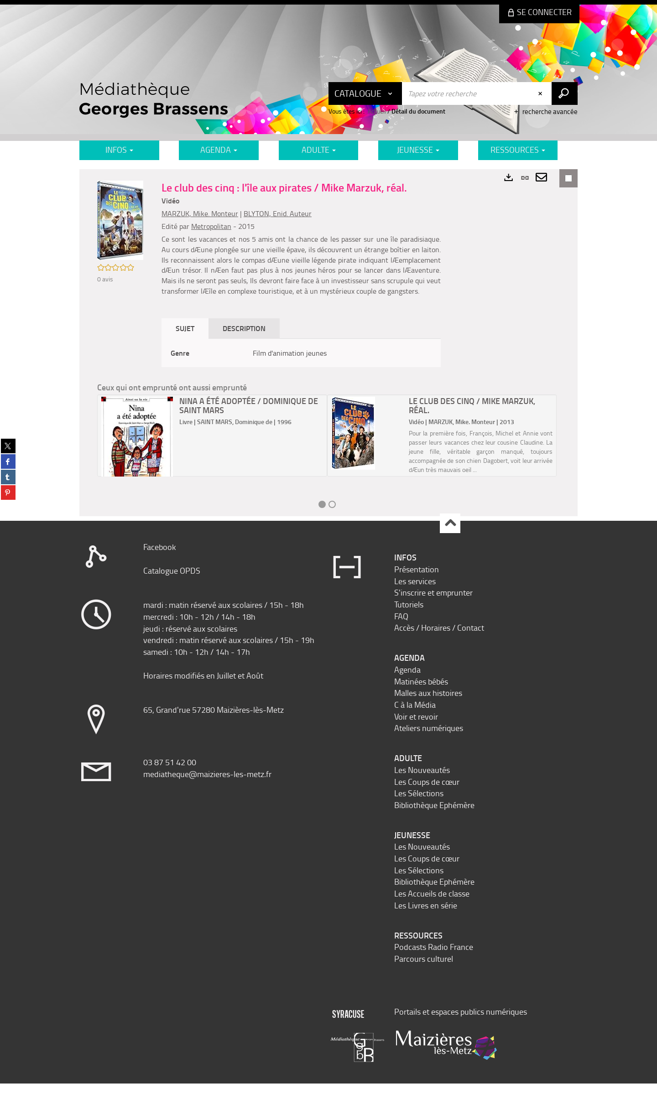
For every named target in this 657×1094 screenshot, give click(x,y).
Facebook (159, 557)
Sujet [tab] (189, 338)
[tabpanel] (303, 363)
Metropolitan (215, 226)
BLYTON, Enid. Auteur (282, 213)
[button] (122, 222)
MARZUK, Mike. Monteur (204, 213)
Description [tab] (248, 338)
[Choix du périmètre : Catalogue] (365, 93)
